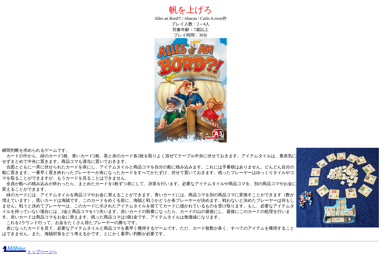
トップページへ (29, 251)
